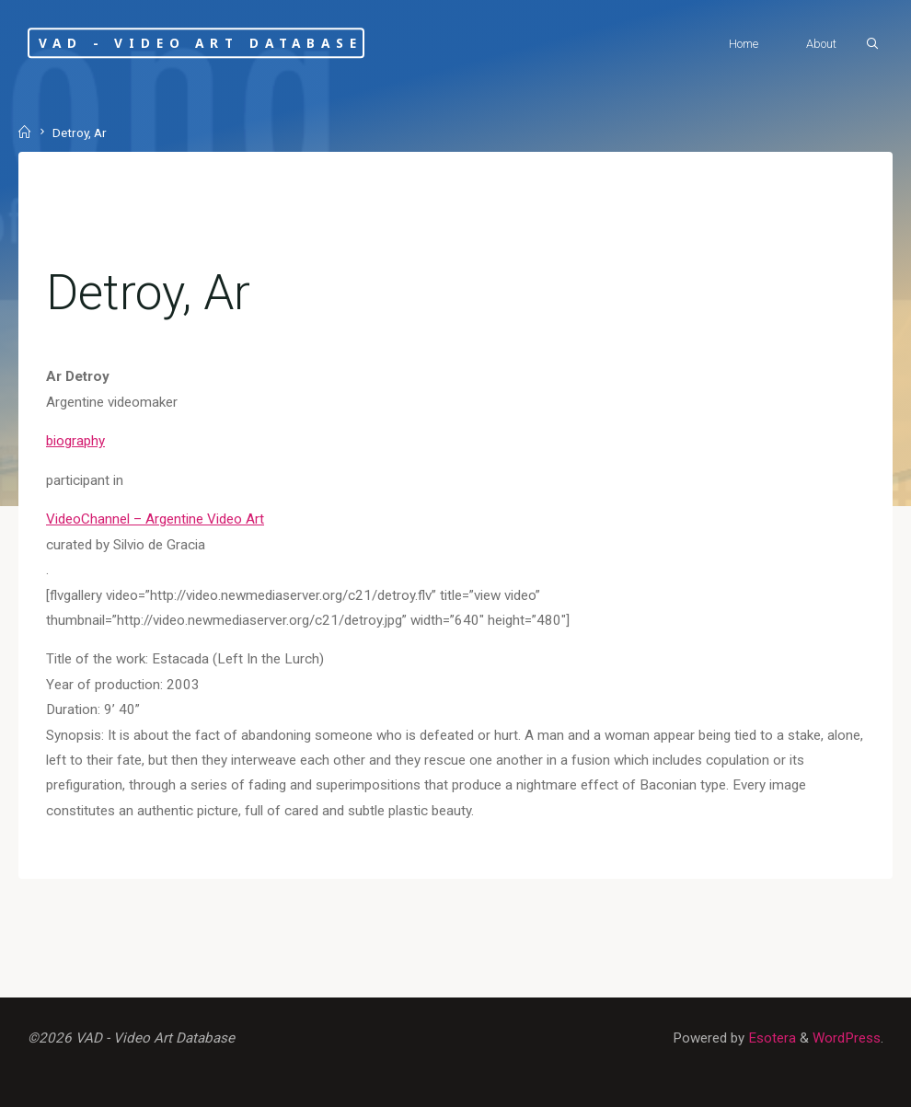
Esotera (770, 1038)
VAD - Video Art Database (200, 43)
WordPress (847, 1038)
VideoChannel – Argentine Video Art (155, 519)
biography (75, 440)
